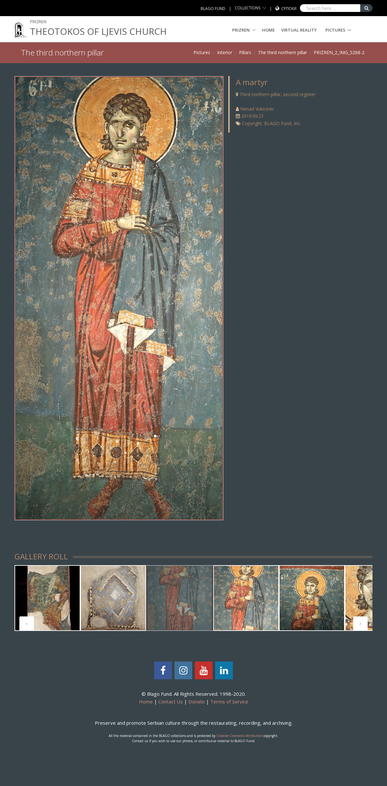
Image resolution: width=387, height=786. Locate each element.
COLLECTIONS (248, 8)
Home (268, 30)
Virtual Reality (299, 30)
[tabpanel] (47, 598)
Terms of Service (229, 701)
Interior (224, 52)
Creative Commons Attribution (239, 735)
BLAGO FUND (213, 8)
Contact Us (170, 701)
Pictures (335, 30)
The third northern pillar (282, 52)
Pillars (245, 52)
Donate (196, 701)
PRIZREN (244, 30)
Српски (288, 8)
